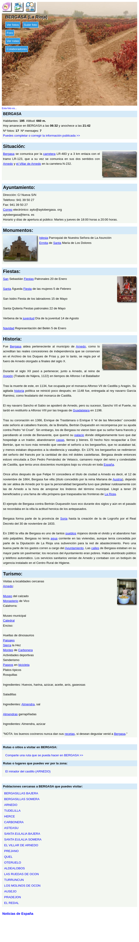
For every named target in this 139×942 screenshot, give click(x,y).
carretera (49, 154)
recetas (70, 734)
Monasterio (10, 601)
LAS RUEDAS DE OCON (21, 874)
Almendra (28, 704)
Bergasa (9, 154)
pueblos (70, 533)
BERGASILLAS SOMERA (21, 799)
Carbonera (25, 650)
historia (19, 390)
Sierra (7, 645)
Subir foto (30, 25)
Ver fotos (13, 25)
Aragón (8, 376)
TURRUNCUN (14, 880)
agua (54, 538)
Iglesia (43, 237)
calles (95, 548)
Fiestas (29, 279)
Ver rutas (13, 41)
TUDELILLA (12, 810)
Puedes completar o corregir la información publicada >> (41, 135)
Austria (117, 479)
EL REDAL (11, 903)
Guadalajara (81, 410)
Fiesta (27, 288)
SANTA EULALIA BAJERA (22, 833)
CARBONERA (14, 822)
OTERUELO (12, 862)
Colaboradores (17, 49)
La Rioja (110, 494)
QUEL (8, 856)
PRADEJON (12, 897)
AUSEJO (10, 891)
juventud (28, 318)
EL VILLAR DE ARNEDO (21, 845)
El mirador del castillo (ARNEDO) (27, 771)
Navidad (8, 328)
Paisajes (9, 640)
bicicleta (24, 665)
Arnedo (8, 163)
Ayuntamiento (74, 548)
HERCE (9, 816)
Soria (63, 518)
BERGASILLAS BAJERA (21, 793)
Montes (8, 650)
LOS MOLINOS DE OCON (22, 885)
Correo (7, 209)
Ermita (43, 243)
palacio (79, 435)
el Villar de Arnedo (28, 163)
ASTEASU (11, 828)
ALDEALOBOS (14, 868)
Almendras (10, 714)
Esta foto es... (9, 108)
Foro (10, 33)
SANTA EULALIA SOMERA (22, 839)
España (109, 464)
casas (60, 440)
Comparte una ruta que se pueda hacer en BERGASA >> (44, 755)
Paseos (8, 665)
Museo (7, 596)
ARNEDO (10, 805)
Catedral (9, 620)
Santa (57, 243)
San (6, 279)
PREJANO (11, 851)
